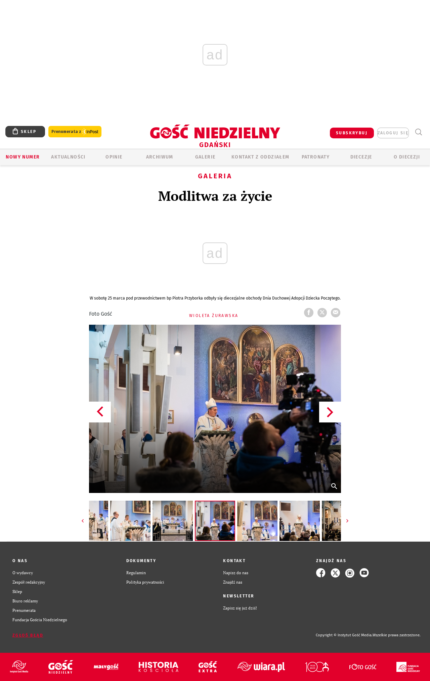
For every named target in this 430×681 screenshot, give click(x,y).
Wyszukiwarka (418, 132)
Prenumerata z (74, 132)
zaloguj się (393, 133)
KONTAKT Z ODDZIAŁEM (260, 157)
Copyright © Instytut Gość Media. (344, 635)
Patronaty (316, 157)
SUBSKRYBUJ (352, 133)
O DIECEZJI (407, 157)
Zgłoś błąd (27, 635)
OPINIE (113, 157)
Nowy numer (23, 157)
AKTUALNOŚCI (68, 157)
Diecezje (361, 157)
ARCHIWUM (159, 157)
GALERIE (205, 157)
